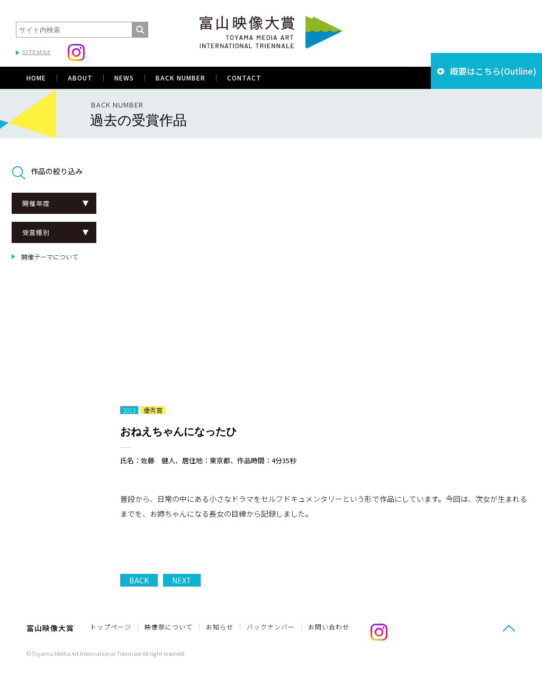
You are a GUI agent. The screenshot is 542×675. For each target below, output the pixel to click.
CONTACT (244, 77)
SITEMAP (36, 52)
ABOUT (80, 77)
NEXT (182, 580)
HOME (36, 77)
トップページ (110, 626)
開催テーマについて (49, 256)
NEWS (124, 77)
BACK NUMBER (180, 77)
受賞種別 (36, 232)
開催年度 (36, 203)
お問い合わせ (328, 626)
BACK (139, 580)
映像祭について (168, 626)
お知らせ (219, 626)
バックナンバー (271, 626)
